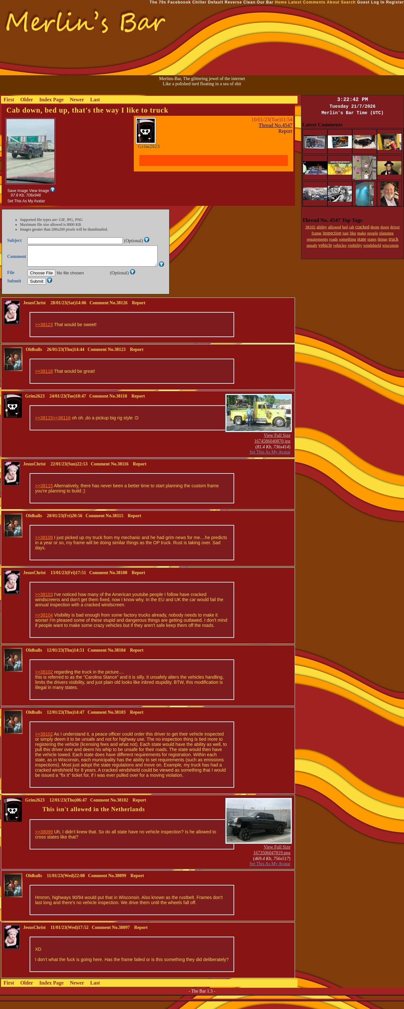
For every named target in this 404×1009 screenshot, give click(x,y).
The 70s (158, 2)
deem (375, 227)
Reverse (233, 2)
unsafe (312, 245)
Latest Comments (307, 2)
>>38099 (44, 839)
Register (395, 2)
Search (348, 2)
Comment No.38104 (106, 658)
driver (395, 227)
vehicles (340, 245)
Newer (77, 99)
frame (317, 233)
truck (393, 239)
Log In (378, 2)
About (333, 2)
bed (345, 227)
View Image (39, 190)
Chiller (199, 2)
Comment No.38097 (111, 935)
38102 (310, 227)
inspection (332, 232)
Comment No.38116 (109, 471)
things (383, 239)
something (347, 239)
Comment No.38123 (106, 357)
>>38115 (44, 425)
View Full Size (277, 443)
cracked (362, 226)
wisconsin (390, 245)
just (345, 233)
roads (333, 239)
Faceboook (179, 2)
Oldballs (34, 357)
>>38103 (44, 602)
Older (26, 99)
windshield (372, 245)
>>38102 (44, 679)
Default (215, 2)
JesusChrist (34, 310)
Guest (363, 2)
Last (95, 99)
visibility (355, 245)
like (353, 233)
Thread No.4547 (275, 125)
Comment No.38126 (108, 310)
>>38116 (61, 425)
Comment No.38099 (107, 883)
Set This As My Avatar (26, 201)
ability (322, 227)
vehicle (325, 245)
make (361, 233)
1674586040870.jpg (272, 448)
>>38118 (44, 378)
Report (285, 131)
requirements (317, 239)
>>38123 (44, 332)
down (385, 227)
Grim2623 (149, 146)
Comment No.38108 (108, 580)
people (372, 233)
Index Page (51, 99)
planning (386, 233)
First (9, 99)
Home (281, 2)
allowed (334, 227)
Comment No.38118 (108, 403)
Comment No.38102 (109, 807)
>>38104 (44, 622)
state (361, 239)
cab (351, 227)
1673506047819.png (271, 860)
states (371, 239)
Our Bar (265, 2)
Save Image (17, 190)
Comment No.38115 (104, 523)
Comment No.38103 (106, 720)
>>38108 (44, 545)
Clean (249, 2)
